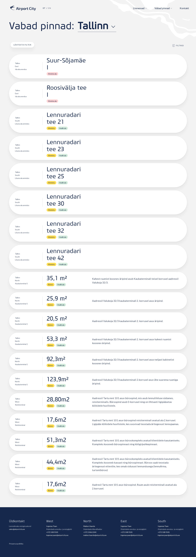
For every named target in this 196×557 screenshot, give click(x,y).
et (44, 8)
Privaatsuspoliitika (16, 544)
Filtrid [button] (178, 45)
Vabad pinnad (162, 8)
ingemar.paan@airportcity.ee (57, 535)
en (49, 8)
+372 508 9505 (52, 532)
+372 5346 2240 (89, 532)
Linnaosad (138, 8)
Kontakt (184, 8)
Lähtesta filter (22, 45)
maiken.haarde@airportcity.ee (94, 535)
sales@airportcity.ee (17, 529)
